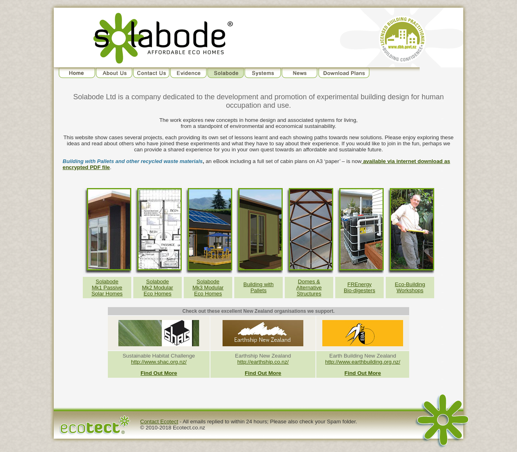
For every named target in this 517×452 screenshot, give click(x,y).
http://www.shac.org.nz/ (159, 362)
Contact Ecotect (159, 422)
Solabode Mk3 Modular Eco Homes (207, 287)
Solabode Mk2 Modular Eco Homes (157, 287)
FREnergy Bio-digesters (359, 287)
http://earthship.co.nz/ (262, 362)
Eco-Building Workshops (410, 287)
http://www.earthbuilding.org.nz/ (362, 362)
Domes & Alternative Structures (309, 287)
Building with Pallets (259, 287)
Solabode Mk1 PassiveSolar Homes (106, 287)
